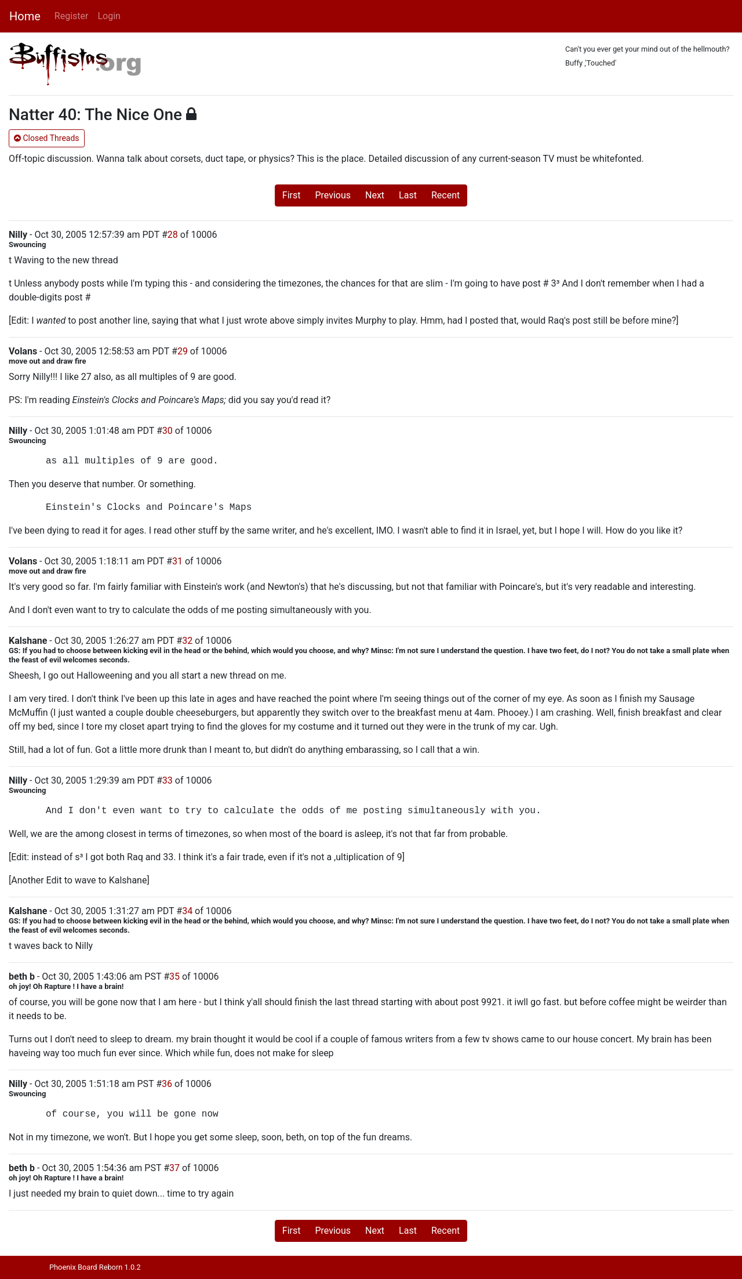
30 (167, 430)
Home (25, 16)
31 (177, 561)
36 (167, 1083)
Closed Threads (46, 138)
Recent (445, 195)
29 (182, 351)
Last (408, 195)
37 (174, 1167)
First (291, 195)
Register (71, 15)
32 (187, 640)
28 (173, 234)
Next (374, 195)
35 (174, 976)
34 (187, 910)
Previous (333, 195)
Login (108, 15)
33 (167, 780)
